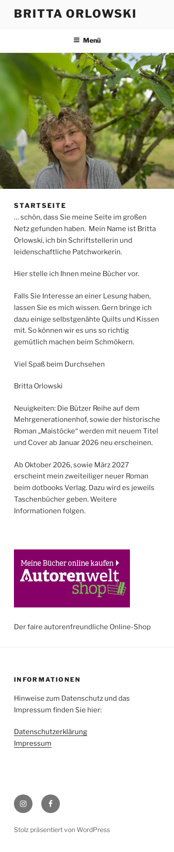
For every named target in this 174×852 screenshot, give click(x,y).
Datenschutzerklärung (50, 732)
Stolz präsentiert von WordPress (62, 829)
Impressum (33, 743)
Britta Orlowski (75, 13)
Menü (87, 40)
